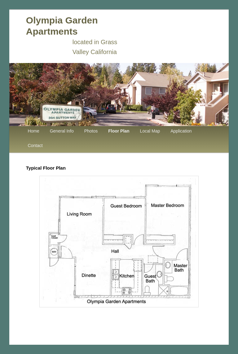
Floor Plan (118, 131)
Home (33, 131)
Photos (91, 131)
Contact (35, 145)
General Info (62, 131)
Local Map (150, 131)
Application (181, 131)
